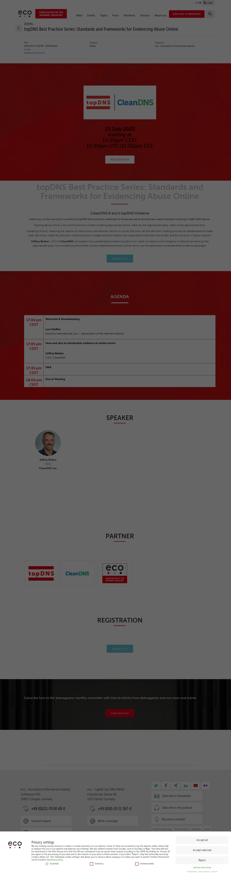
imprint (214, 872)
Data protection (204, 872)
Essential (51, 863)
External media (144, 863)
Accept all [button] (202, 840)
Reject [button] (202, 860)
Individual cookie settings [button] (202, 867)
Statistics (97, 863)
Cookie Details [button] (192, 872)
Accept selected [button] (202, 850)
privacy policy (56, 859)
